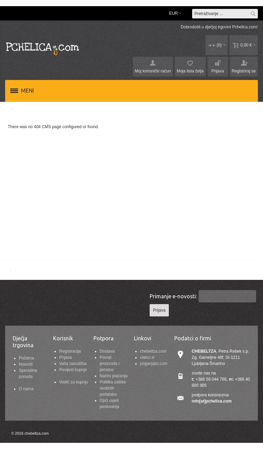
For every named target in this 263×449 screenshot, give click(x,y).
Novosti (26, 364)
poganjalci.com (153, 363)
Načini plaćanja (113, 375)
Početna (26, 358)
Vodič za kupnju (73, 382)
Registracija (70, 351)
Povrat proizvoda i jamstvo (110, 363)
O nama (26, 388)
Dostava (107, 351)
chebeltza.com (153, 351)
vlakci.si (147, 357)
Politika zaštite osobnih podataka (113, 388)
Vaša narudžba (73, 363)
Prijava (65, 357)
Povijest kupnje (73, 369)
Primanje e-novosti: (173, 296)
